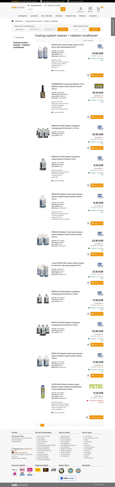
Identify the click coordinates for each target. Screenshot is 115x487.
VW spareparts (65, 456)
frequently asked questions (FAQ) (46, 445)
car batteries (88, 436)
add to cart (97, 75)
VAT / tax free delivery (43, 447)
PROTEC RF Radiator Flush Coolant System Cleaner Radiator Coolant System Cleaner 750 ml (67, 355)
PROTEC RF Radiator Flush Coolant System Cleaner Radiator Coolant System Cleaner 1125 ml (67, 234)
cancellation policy (42, 454)
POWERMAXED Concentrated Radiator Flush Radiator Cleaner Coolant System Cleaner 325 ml (68, 86)
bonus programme (42, 441)
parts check (40, 452)
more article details (58, 70)
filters (86, 443)
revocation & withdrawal (44, 450)
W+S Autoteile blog (42, 456)
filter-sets (87, 445)
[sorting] (92, 40)
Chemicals (19, 21)
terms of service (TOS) (43, 436)
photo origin (40, 438)
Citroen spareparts (66, 439)
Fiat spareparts (65, 441)
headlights (87, 454)
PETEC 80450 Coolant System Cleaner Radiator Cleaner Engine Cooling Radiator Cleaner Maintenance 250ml (67, 386)
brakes (86, 439)
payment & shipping (42, 457)
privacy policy (41, 443)
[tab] (34, 5)
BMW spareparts (65, 438)
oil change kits (88, 448)
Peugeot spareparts (66, 448)
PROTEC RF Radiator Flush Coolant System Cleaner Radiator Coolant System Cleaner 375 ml (67, 196)
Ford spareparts (65, 443)
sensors (86, 456)
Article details (96, 417)
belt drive (87, 450)
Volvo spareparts (65, 454)
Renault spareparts (66, 450)
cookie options (41, 439)
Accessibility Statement (43, 459)
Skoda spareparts (66, 452)
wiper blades (88, 452)
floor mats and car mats (91, 438)
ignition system (88, 457)
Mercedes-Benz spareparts (68, 445)
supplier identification (43, 448)
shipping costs (100, 55)
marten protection (89, 447)
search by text (35, 5)
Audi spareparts (65, 436)
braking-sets (87, 441)
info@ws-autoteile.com (20, 452)
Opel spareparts (65, 447)
